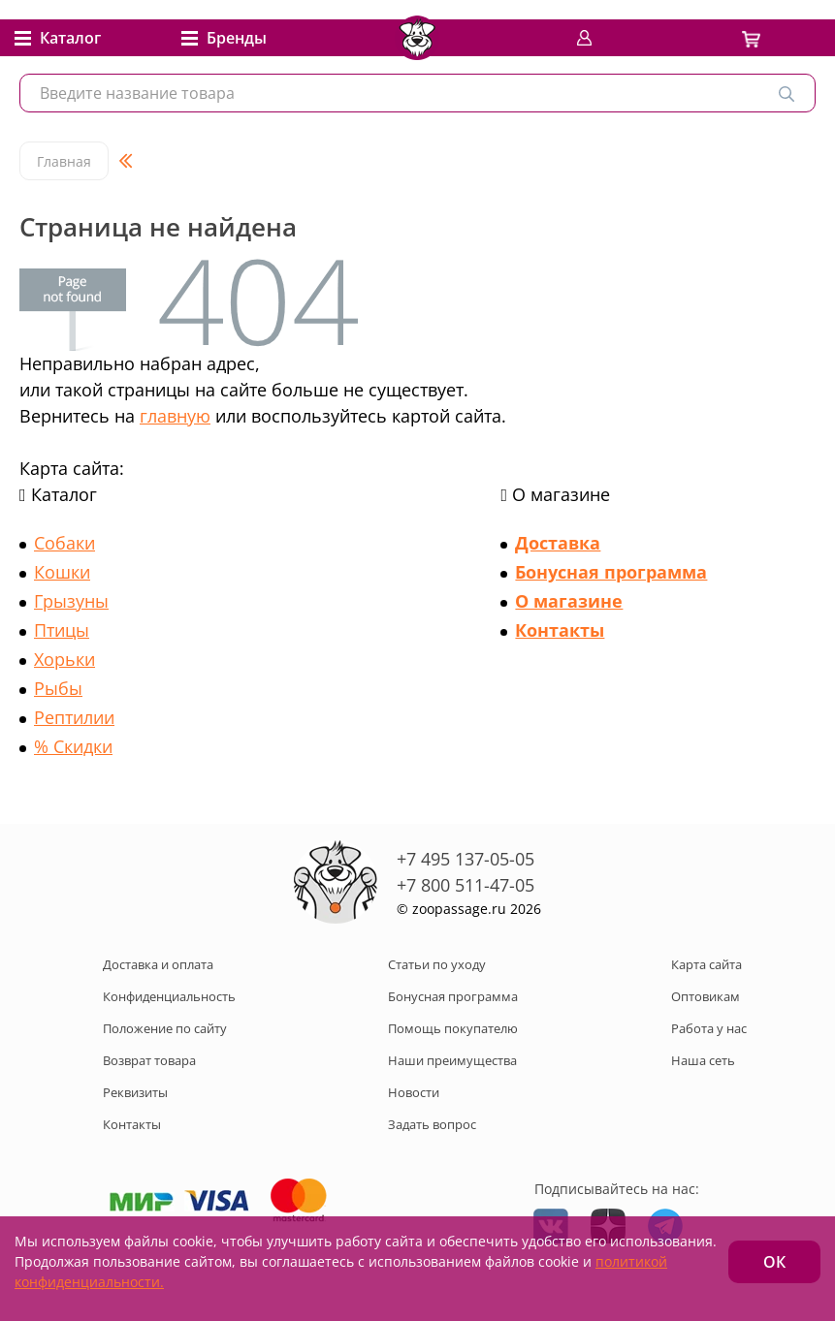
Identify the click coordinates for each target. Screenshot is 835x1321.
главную (175, 415)
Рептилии (74, 717)
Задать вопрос (432, 1124)
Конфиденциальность (169, 996)
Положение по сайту (165, 1028)
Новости (413, 1092)
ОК (774, 1262)
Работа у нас (709, 1028)
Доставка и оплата (158, 964)
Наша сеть (703, 1060)
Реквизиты (135, 1092)
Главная (64, 161)
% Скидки (73, 746)
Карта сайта (706, 964)
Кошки (62, 571)
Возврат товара (149, 1060)
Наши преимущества (452, 1060)
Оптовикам (705, 996)
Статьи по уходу (437, 964)
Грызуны (71, 601)
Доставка (557, 542)
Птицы (61, 630)
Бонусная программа (611, 571)
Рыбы (58, 688)
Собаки (64, 542)
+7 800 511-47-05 (465, 884)
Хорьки (64, 659)
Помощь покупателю (453, 1028)
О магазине (569, 601)
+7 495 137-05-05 (465, 858)
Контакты (559, 630)
